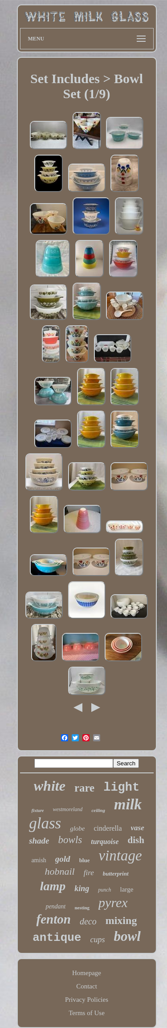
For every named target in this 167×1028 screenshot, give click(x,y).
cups (97, 939)
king (81, 888)
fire (89, 872)
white (49, 786)
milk (128, 804)
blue (84, 860)
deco (88, 921)
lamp (53, 886)
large (127, 889)
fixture (38, 810)
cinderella (108, 828)
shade (39, 840)
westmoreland (67, 809)
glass (45, 823)
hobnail (59, 871)
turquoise (104, 841)
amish (38, 860)
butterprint (116, 873)
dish (135, 840)
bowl (127, 936)
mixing (121, 920)
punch (104, 890)
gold (62, 859)
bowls (70, 839)
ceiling (98, 810)
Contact (86, 986)
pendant (55, 906)
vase (137, 828)
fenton (54, 919)
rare (84, 788)
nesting (82, 907)
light (121, 787)
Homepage (86, 972)
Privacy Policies (86, 999)
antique (57, 937)
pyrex (113, 902)
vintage (120, 856)
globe (77, 828)
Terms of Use (87, 1012)
